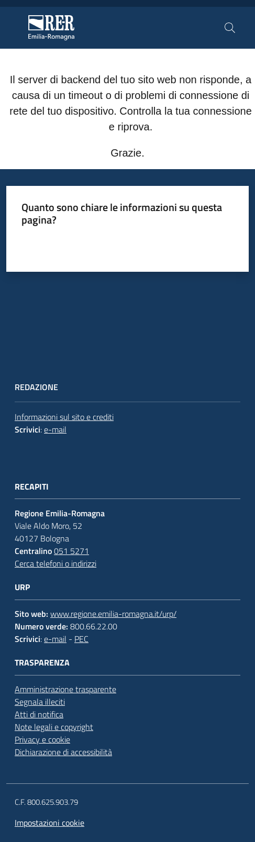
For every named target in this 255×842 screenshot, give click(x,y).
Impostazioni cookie (49, 822)
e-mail (55, 429)
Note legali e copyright (54, 727)
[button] (229, 27)
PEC (81, 639)
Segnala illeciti (40, 701)
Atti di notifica (39, 714)
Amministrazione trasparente (65, 689)
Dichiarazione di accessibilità (63, 752)
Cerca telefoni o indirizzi (55, 563)
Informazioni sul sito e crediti (64, 417)
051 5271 (71, 551)
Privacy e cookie (42, 739)
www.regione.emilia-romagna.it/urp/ (113, 613)
